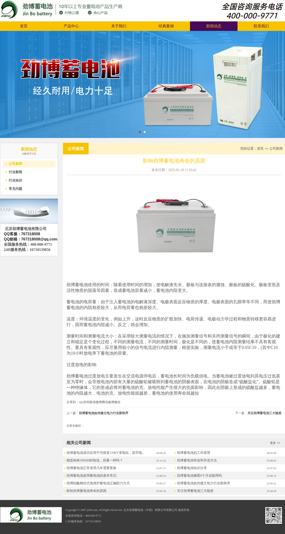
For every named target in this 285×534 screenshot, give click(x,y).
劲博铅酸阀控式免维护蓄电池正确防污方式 (98, 483)
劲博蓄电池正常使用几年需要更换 (91, 468)
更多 (275, 443)
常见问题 (15, 189)
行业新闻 (15, 172)
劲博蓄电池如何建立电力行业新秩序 (103, 413)
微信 (117, 402)
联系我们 (261, 26)
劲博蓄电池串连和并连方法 (197, 460)
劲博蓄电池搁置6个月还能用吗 (199, 475)
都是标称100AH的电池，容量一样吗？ (94, 460)
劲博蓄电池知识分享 (192, 468)
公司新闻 (15, 164)
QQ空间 (84, 402)
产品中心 (71, 26)
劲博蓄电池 (77, 284)
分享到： (72, 402)
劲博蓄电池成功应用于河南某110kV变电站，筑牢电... (105, 453)
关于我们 (118, 26)
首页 (24, 26)
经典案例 (166, 26)
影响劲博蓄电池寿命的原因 (86, 491)
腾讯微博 (108, 402)
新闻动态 (213, 26)
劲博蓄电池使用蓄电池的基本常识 (91, 475)
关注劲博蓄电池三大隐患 (264, 413)
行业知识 (15, 180)
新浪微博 (96, 402)
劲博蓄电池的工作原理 (193, 453)
